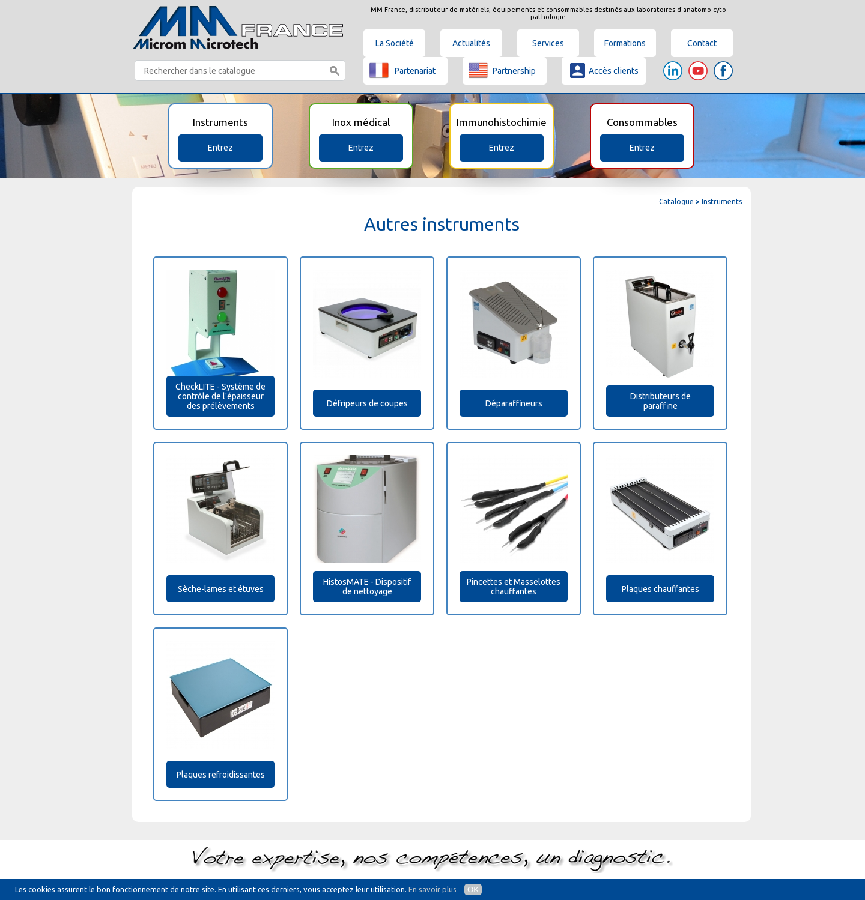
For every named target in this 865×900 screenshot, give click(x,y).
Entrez (220, 148)
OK (473, 889)
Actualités (471, 43)
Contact (702, 43)
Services (548, 43)
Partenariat (402, 70)
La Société (394, 43)
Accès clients (603, 70)
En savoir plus (432, 889)
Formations (625, 43)
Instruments (722, 201)
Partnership (502, 70)
